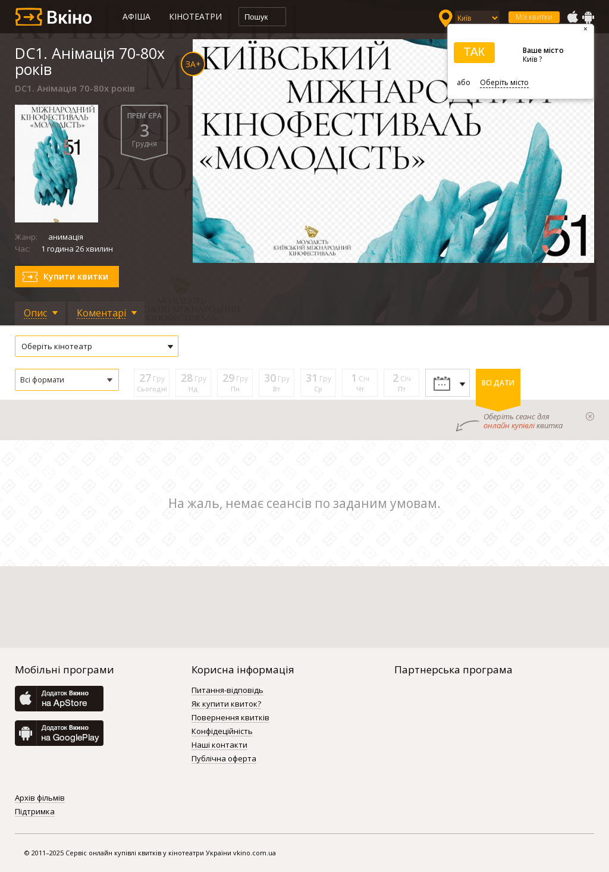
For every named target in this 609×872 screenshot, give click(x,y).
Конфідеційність (222, 731)
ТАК (474, 51)
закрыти (590, 416)
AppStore (572, 17)
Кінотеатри (195, 16)
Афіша (136, 16)
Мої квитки (534, 17)
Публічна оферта (224, 759)
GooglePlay (588, 17)
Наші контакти (219, 745)
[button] (67, 380)
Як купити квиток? (226, 704)
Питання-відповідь (227, 690)
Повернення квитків (230, 718)
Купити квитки (75, 276)
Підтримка (35, 812)
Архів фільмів (40, 798)
